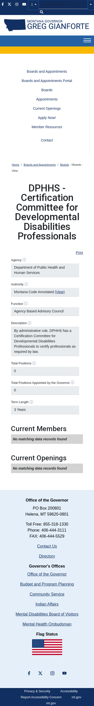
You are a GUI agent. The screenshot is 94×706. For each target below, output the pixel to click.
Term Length (20, 402)
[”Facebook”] (29, 674)
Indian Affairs (46, 604)
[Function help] (26, 304)
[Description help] (29, 323)
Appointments (47, 99)
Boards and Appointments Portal (47, 81)
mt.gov (76, 697)
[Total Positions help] (34, 363)
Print (79, 253)
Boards (46, 90)
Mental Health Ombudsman (47, 624)
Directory (47, 556)
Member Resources (47, 127)
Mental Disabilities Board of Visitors (47, 614)
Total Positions (21, 363)
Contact (47, 140)
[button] (33, 5)
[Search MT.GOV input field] (63, 5)
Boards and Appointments (47, 71)
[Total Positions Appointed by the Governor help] (72, 383)
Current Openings (47, 108)
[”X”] (40, 674)
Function (17, 304)
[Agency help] (24, 260)
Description (19, 323)
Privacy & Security (37, 691)
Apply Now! (47, 118)
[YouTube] (64, 674)
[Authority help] (26, 284)
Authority (17, 284)
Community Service (47, 594)
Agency (16, 260)
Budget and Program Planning (47, 584)
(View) (60, 292)
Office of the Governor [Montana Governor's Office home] (47, 574)
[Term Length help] (31, 402)
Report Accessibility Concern (41, 697)
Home (15, 164)
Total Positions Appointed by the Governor (40, 383)
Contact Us (47, 546)
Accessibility (69, 691)
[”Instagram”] (52, 674)
